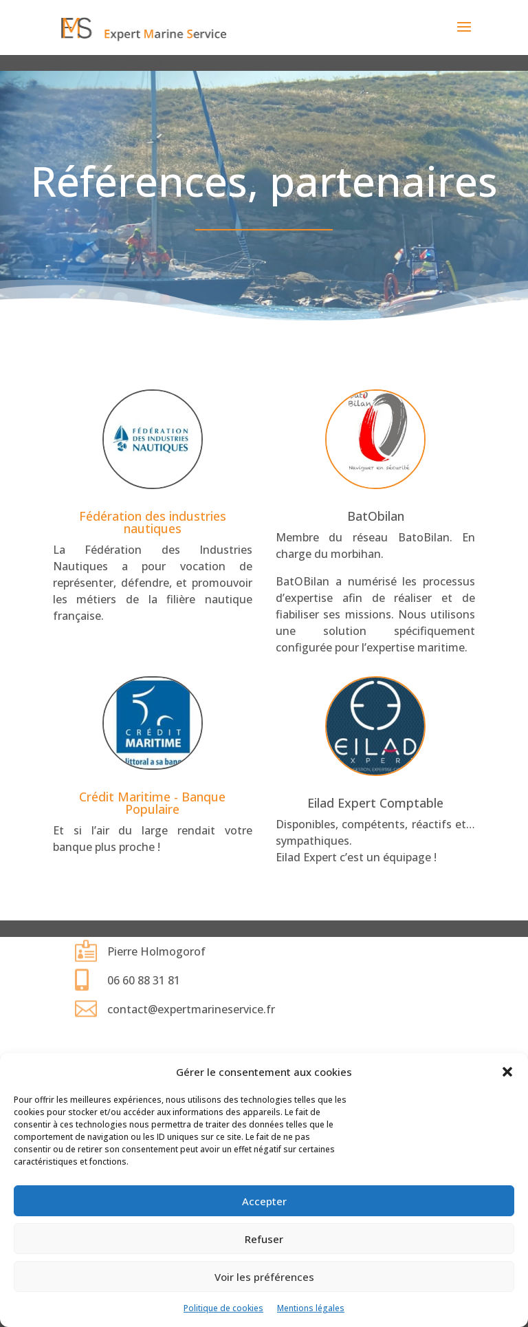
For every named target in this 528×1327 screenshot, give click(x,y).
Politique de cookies (223, 1308)
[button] (507, 1072)
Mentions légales (310, 1308)
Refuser (264, 1239)
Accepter (264, 1201)
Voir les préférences (264, 1277)
